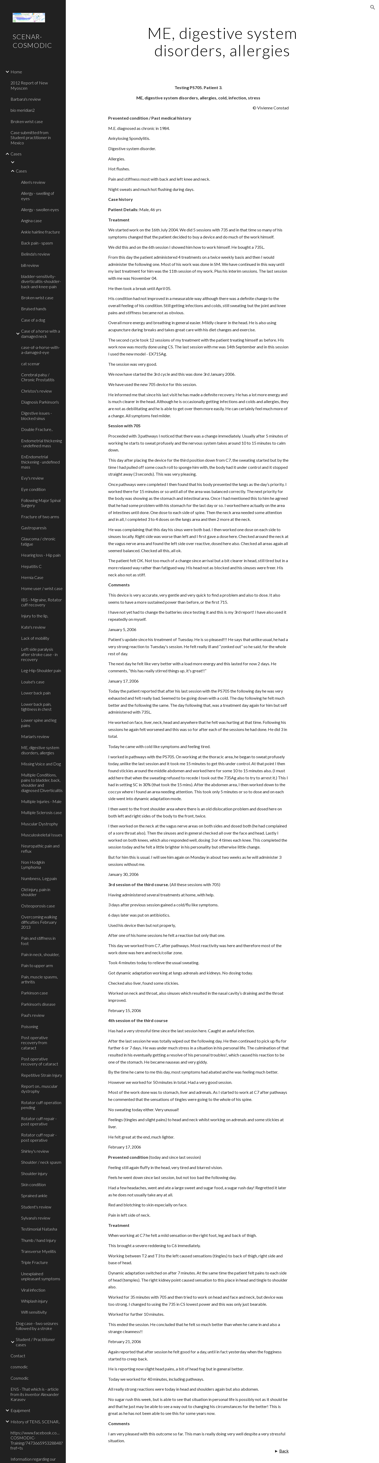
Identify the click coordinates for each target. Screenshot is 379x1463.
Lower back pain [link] (36, 692)
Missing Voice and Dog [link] (41, 763)
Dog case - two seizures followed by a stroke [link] (37, 1326)
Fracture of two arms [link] (40, 516)
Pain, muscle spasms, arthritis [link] (39, 979)
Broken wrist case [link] (27, 121)
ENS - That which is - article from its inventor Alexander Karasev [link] (35, 1394)
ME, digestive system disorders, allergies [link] (40, 750)
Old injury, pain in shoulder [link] (35, 892)
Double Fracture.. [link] (37, 429)
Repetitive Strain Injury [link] (41, 1075)
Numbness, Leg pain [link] (39, 878)
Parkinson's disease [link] (38, 1004)
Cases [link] (16, 153)
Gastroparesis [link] (34, 527)
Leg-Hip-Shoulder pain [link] (41, 670)
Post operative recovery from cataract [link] (34, 1042)
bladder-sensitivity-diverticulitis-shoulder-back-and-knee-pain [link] (41, 281)
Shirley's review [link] (35, 1151)
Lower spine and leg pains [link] (38, 723)
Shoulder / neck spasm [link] (41, 1162)
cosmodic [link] (19, 1366)
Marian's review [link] (35, 736)
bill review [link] (30, 265)
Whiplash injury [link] (34, 1300)
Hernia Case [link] (32, 577)
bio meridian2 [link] (23, 110)
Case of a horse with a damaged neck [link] (40, 333)
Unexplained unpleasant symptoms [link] (40, 1276)
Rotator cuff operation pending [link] (41, 1105)
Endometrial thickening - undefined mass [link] (41, 443)
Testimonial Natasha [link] (39, 1228)
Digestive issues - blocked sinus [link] (36, 415)
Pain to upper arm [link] (37, 965)
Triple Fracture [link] (34, 1262)
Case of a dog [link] (33, 319)
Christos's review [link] (36, 390)
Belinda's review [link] (35, 253)
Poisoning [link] (29, 1026)
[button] (372, 7)
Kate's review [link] (33, 626)
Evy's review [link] (32, 477)
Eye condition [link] (33, 489)
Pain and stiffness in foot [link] (38, 941)
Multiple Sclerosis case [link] (41, 812)
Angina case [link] (31, 220)
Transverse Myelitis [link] (38, 1251)
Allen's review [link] (33, 182)
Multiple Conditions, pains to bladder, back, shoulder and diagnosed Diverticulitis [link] (42, 782)
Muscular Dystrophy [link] (39, 823)
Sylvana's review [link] (35, 1217)
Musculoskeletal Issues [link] (41, 834)
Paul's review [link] (32, 1015)
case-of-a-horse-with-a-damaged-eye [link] (40, 350)
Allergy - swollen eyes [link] (40, 209)
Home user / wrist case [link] (42, 588)
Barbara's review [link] (26, 98)
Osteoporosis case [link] (38, 905)
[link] (39, 162)
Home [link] (16, 71)
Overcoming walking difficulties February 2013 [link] (39, 921)
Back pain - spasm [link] (37, 242)
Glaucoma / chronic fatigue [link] (38, 541)
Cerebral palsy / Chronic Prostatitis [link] (37, 377)
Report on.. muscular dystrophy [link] (39, 1089)
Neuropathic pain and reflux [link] (40, 848)
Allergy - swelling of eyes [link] (37, 196)
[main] (222, 41)
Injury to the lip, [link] (34, 615)
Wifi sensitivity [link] (34, 1311)
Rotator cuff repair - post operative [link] (39, 1121)
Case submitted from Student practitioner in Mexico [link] (31, 137)
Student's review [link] (36, 1206)
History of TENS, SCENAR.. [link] (35, 1421)
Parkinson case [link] (34, 992)
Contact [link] (18, 1355)
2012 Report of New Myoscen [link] (29, 85)
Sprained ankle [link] (34, 1195)
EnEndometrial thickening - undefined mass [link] (40, 461)
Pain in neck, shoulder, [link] (40, 954)
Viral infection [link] (33, 1289)
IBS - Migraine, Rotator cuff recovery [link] (41, 602)
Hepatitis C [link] (31, 566)
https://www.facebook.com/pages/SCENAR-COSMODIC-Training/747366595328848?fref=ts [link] (37, 1440)
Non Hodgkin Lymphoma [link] (33, 865)
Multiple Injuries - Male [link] (41, 801)
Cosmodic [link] (20, 1377)
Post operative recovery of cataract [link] (39, 1061)
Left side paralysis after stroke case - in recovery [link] (39, 654)
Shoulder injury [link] (34, 1173)
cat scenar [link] (30, 363)
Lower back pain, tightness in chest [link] (36, 707)
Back (284, 1450)
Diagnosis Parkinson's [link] (40, 401)
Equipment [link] (20, 1410)
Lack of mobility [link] (35, 638)
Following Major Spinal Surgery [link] (41, 503)
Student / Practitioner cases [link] (35, 1342)
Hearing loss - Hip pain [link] (41, 554)
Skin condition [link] (33, 1184)
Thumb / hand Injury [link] (38, 1240)
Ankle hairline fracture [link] (40, 231)
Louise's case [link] (32, 681)
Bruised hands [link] (33, 308)
